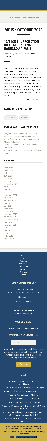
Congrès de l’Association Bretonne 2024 (20, 134)
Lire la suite (32, 99)
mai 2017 (8, 230)
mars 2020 (8, 208)
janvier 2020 (9, 211)
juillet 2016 (8, 236)
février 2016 (9, 238)
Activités (23, 261)
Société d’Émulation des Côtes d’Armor (24, 402)
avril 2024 (8, 176)
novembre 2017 (10, 225)
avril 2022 (8, 192)
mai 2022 (8, 189)
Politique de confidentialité (26, 437)
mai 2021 (8, 203)
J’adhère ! (23, 274)
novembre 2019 (10, 217)
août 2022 (8, 187)
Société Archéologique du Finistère (24, 398)
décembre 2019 (10, 214)
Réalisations (23, 263)
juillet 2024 (8, 173)
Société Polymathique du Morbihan (24, 395)
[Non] (44, 432)
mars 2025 (8, 170)
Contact (23, 272)
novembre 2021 (10, 195)
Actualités (11, 117)
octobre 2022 (9, 181)
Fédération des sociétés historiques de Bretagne (24, 391)
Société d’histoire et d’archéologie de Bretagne (24, 387)
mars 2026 (8, 167)
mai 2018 (8, 222)
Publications (24, 266)
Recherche (43, 5)
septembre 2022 (11, 184)
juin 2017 (7, 227)
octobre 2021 (9, 197)
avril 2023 (8, 178)
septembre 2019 (11, 219)
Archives (23, 269)
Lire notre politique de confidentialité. (26, 356)
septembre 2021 (11, 200)
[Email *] (23, 342)
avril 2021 (8, 206)
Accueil (10, 18)
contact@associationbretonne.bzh (23, 328)
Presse (24, 117)
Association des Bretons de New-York (19, 136)
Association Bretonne (23, 7)
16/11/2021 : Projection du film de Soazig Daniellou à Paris (21, 45)
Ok (12, 437)
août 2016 (8, 233)
